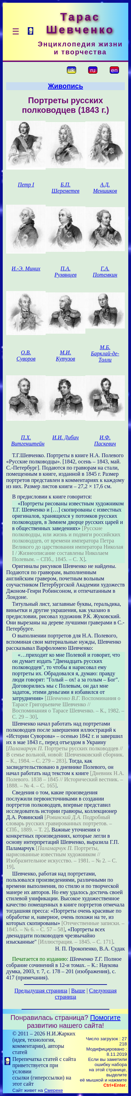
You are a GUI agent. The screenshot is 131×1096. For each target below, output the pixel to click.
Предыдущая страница (40, 990)
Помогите (105, 1017)
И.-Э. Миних (26, 268)
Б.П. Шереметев (65, 188)
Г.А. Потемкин (105, 272)
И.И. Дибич (65, 437)
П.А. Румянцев (66, 272)
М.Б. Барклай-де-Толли (105, 353)
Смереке (53, 1090)
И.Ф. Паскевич (105, 440)
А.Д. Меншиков (105, 188)
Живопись (65, 86)
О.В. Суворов (25, 356)
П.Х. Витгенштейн (27, 440)
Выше (78, 990)
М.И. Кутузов (65, 356)
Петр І (26, 184)
